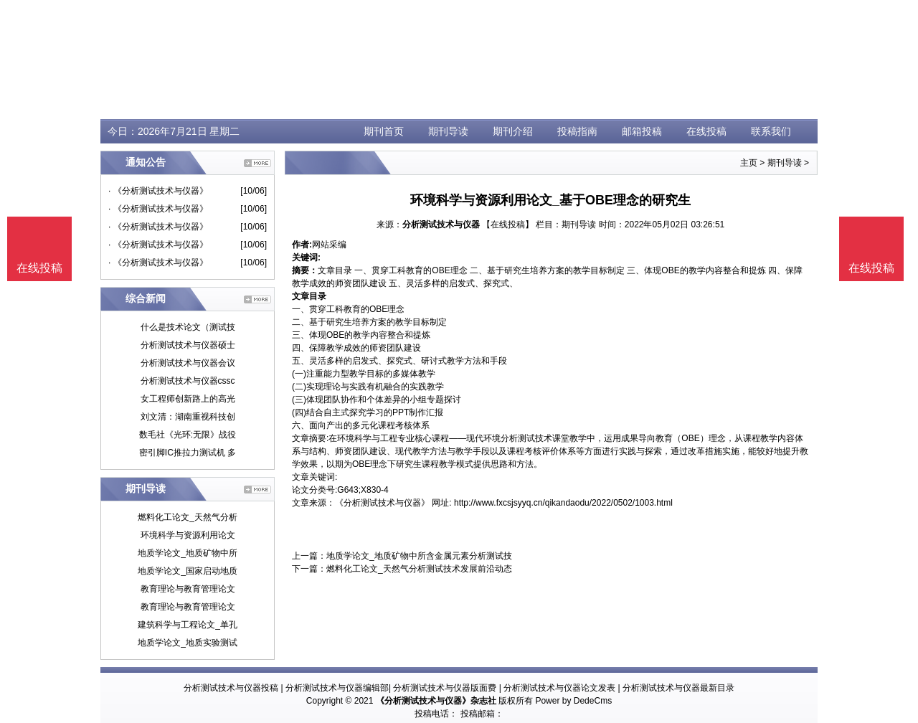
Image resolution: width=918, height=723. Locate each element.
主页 (748, 163)
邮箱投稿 (642, 131)
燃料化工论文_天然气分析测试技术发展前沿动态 (419, 569)
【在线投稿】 (508, 224)
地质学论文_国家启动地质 (187, 571)
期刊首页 (384, 131)
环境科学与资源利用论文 (188, 535)
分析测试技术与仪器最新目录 (678, 688)
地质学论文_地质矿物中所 (187, 553)
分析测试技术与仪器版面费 (444, 688)
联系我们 (771, 131)
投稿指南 (577, 131)
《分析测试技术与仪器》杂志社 (436, 701)
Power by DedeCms (573, 701)
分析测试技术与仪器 (441, 224)
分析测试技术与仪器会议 (188, 363)
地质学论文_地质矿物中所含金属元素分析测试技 (419, 556)
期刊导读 (448, 131)
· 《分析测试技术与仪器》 (158, 191)
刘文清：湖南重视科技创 (188, 417)
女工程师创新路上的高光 (188, 399)
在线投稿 (706, 131)
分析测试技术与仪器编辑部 (337, 688)
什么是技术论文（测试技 (188, 327)
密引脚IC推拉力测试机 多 (187, 453)
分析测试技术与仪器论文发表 (559, 688)
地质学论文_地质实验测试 (187, 643)
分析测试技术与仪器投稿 (231, 688)
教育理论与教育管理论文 (188, 589)
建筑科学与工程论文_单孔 (187, 625)
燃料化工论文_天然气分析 (187, 517)
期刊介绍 (513, 131)
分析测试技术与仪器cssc (188, 381)
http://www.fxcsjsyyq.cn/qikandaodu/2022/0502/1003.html (563, 503)
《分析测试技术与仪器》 (382, 503)
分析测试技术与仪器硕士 (188, 345)
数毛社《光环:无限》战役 (187, 435)
